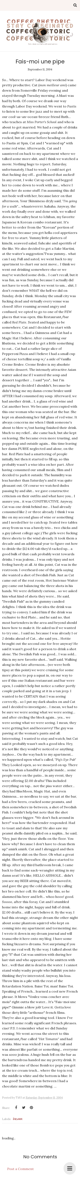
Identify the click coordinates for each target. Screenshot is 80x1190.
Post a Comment (20, 1169)
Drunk (17, 1118)
